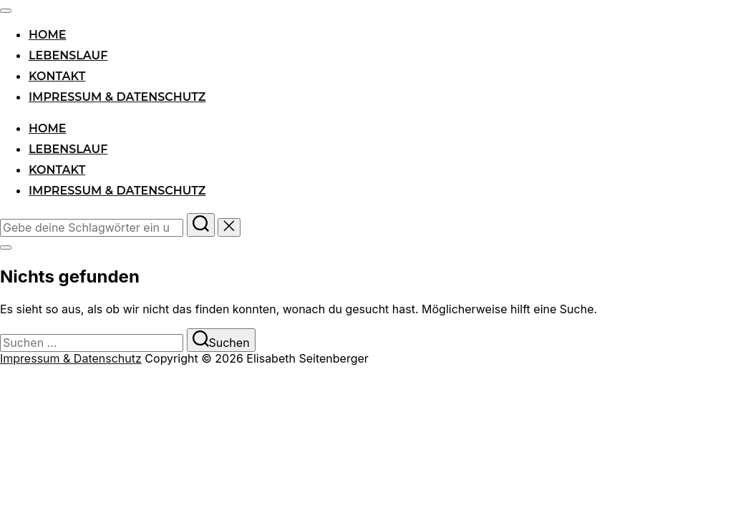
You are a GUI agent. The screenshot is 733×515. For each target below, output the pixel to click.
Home (47, 34)
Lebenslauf (68, 55)
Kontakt (57, 76)
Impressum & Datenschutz (117, 97)
